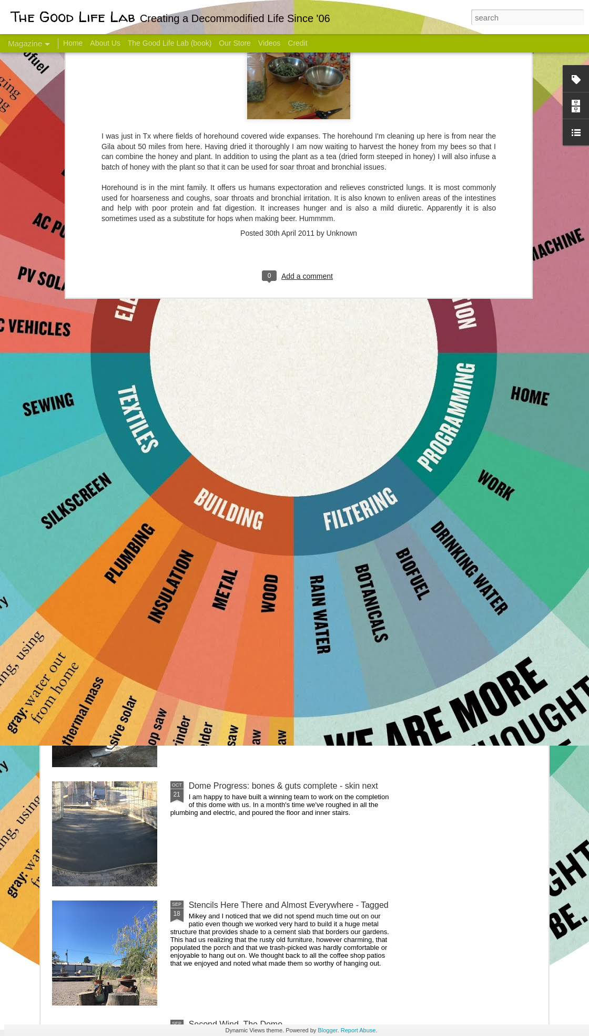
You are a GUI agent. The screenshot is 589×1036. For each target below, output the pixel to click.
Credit (297, 43)
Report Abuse (358, 1030)
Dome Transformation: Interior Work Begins (269, 501)
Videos (269, 43)
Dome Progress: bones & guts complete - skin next (283, 785)
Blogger (327, 1030)
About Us (105, 43)
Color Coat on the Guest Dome (128, 620)
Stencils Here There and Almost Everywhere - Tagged (289, 905)
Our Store (235, 43)
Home (73, 43)
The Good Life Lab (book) (170, 43)
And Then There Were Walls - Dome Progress (274, 666)
